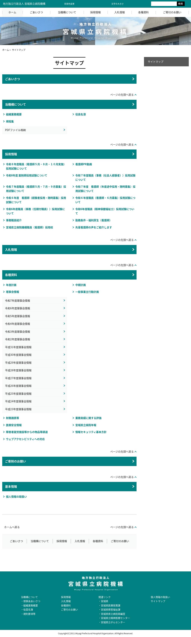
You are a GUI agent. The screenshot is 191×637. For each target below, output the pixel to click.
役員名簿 (80, 114)
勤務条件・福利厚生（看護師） (93, 220)
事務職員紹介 (14, 220)
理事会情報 (12, 292)
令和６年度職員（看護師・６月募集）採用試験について (105, 200)
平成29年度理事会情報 (18, 363)
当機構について (67, 12)
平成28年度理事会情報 (18, 370)
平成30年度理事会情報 (18, 355)
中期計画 (80, 285)
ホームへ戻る (12, 527)
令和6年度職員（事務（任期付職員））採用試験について (35, 211)
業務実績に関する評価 (88, 418)
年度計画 (11, 285)
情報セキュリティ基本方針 (91, 432)
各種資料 (143, 12)
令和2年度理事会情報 (17, 339)
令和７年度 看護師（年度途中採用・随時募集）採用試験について (105, 189)
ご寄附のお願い (15, 461)
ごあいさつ (36, 12)
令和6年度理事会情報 (17, 308)
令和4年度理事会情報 (17, 324)
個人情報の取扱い (16, 497)
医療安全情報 (14, 425)
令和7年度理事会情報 (17, 301)
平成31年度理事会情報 (18, 347)
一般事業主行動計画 (87, 292)
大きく (138, 4)
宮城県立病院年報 (85, 425)
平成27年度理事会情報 (18, 378)
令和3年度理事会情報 (17, 332)
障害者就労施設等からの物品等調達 (27, 432)
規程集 (10, 121)
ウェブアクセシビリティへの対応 (25, 439)
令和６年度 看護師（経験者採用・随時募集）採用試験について (36, 200)
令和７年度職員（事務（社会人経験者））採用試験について (105, 177)
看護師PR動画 (83, 164)
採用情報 (95, 12)
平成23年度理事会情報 (18, 409)
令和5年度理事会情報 (17, 316)
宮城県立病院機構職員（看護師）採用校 (29, 227)
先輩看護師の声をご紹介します (93, 227)
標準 (130, 4)
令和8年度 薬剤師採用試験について (26, 175)
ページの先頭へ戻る (122, 95)
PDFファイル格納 (15, 130)
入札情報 (119, 12)
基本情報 (11, 486)
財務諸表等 (12, 418)
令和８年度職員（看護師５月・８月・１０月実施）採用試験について (36, 166)
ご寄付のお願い (172, 12)
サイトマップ (155, 62)
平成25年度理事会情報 (18, 394)
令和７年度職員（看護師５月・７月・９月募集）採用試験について (36, 189)
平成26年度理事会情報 (18, 386)
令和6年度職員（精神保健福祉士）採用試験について (104, 211)
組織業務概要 (14, 114)
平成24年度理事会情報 (18, 401)
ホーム (12, 12)
